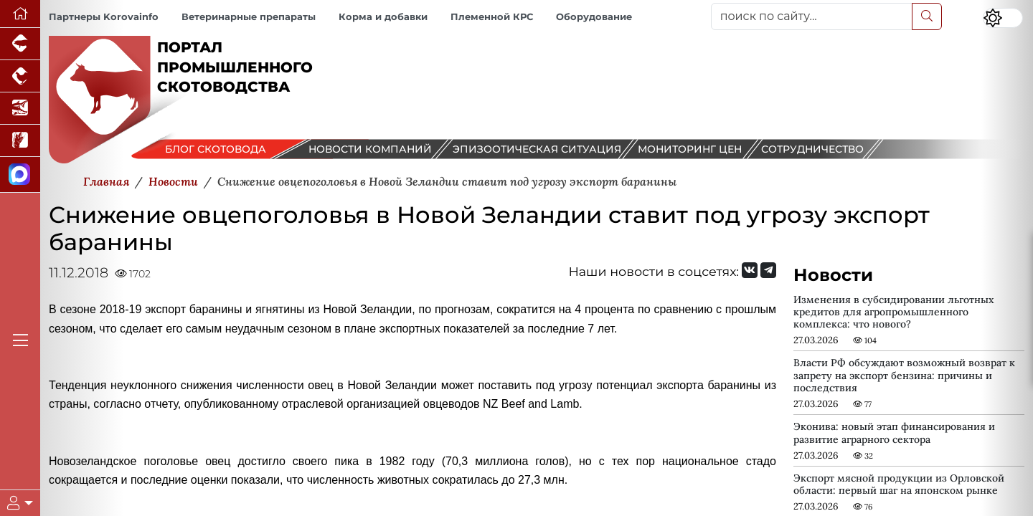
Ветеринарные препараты (248, 16)
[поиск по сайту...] (811, 16)
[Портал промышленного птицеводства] (20, 76)
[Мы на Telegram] (768, 270)
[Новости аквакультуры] (20, 108)
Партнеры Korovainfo (104, 16)
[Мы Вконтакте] (750, 270)
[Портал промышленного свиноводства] (20, 44)
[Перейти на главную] (20, 14)
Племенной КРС (492, 16)
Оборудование (594, 16)
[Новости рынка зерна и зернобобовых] (20, 141)
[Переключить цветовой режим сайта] (1003, 18)
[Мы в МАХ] (20, 175)
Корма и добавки (383, 16)
